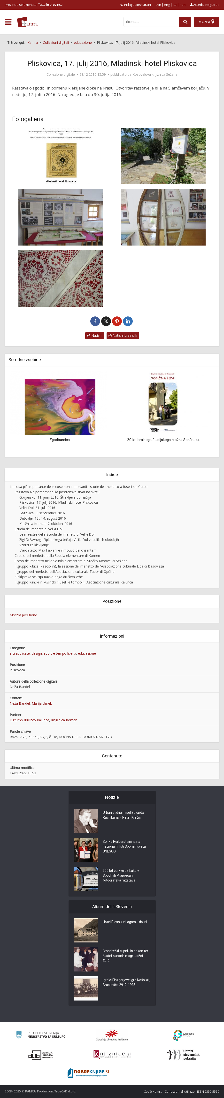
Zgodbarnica (59, 440)
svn (158, 4)
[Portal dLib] (40, 1055)
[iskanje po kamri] (151, 22)
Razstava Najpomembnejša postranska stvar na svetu (57, 492)
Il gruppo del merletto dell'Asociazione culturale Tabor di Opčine (65, 571)
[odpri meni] (8, 22)
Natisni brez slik (122, 335)
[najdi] (185, 22)
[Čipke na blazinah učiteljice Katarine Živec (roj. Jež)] (61, 278)
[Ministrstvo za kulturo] (40, 1035)
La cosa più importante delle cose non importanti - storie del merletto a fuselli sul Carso (78, 486)
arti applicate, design (26, 653)
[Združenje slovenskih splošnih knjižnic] (112, 1055)
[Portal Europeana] (183, 1035)
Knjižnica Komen (64, 720)
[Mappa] (206, 22)
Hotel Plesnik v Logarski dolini (125, 922)
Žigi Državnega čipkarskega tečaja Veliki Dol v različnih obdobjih (69, 539)
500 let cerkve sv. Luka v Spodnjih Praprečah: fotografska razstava (121, 875)
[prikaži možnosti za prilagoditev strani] (135, 4)
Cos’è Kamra (153, 1091)
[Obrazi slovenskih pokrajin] (183, 1055)
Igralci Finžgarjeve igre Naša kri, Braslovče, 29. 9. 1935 (126, 982)
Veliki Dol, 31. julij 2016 (37, 507)
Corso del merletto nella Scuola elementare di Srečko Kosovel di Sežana (71, 561)
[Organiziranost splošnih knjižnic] (112, 1035)
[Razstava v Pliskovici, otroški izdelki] (163, 217)
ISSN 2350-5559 (208, 1091)
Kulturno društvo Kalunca (29, 720)
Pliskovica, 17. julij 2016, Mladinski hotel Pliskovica (58, 502)
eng (167, 4)
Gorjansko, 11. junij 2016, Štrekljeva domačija (55, 497)
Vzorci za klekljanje (34, 545)
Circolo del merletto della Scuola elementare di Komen (57, 555)
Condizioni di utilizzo (180, 1091)
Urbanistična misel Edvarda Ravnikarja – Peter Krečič (123, 815)
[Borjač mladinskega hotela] (163, 156)
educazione (87, 653)
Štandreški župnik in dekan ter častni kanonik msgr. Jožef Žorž (125, 956)
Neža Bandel (20, 703)
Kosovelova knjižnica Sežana (155, 74)
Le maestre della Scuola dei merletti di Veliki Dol (56, 534)
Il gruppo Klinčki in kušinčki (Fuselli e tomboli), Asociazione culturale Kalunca (74, 582)
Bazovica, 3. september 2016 (42, 513)
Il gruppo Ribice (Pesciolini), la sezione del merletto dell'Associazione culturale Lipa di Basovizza (89, 566)
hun (182, 4)
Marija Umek (42, 703)
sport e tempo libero (60, 653)
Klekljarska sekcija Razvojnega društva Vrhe (49, 577)
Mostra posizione (23, 615)
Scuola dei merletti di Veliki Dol (38, 529)
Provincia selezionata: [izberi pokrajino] (33, 4)
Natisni (94, 335)
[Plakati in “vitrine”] (61, 217)
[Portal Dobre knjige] (88, 1073)
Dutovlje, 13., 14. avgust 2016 (42, 518)
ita (175, 4)
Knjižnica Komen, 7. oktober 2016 (45, 523)
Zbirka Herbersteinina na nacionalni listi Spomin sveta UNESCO (124, 846)
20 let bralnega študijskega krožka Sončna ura (164, 440)
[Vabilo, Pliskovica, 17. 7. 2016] (61, 156)
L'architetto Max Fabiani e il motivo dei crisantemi (58, 550)
